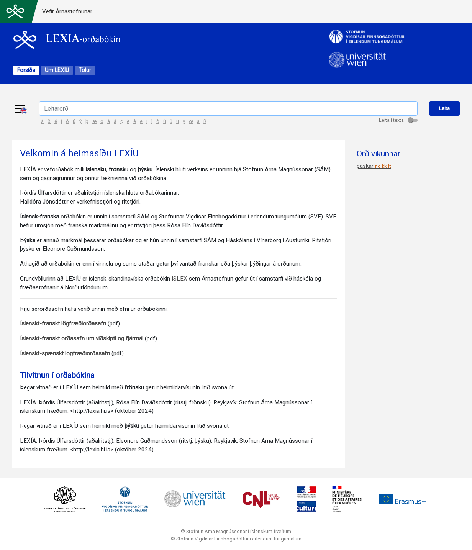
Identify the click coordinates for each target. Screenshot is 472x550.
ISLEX (179, 278)
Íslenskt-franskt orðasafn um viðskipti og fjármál (81, 338)
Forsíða (26, 70)
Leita (444, 108)
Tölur (85, 70)
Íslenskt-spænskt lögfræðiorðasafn (65, 353)
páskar (374, 166)
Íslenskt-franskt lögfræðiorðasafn (63, 323)
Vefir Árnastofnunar (67, 11)
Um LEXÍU (57, 70)
